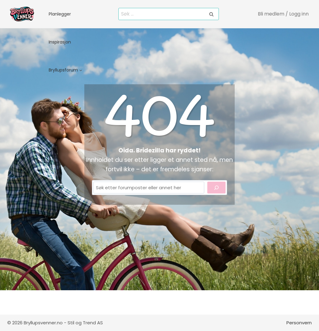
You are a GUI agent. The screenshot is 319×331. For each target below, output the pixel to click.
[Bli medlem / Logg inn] (283, 14)
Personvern (299, 322)
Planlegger (60, 14)
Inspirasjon (60, 42)
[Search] (216, 187)
